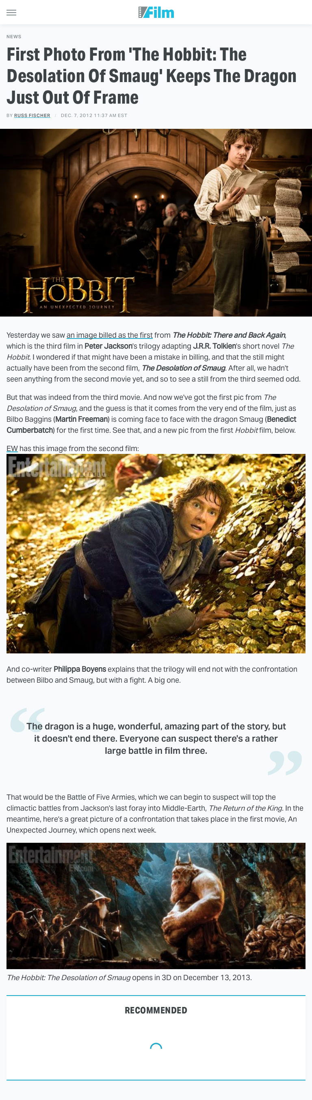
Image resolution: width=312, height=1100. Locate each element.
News (14, 36)
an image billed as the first (110, 335)
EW (12, 448)
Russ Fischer (32, 115)
